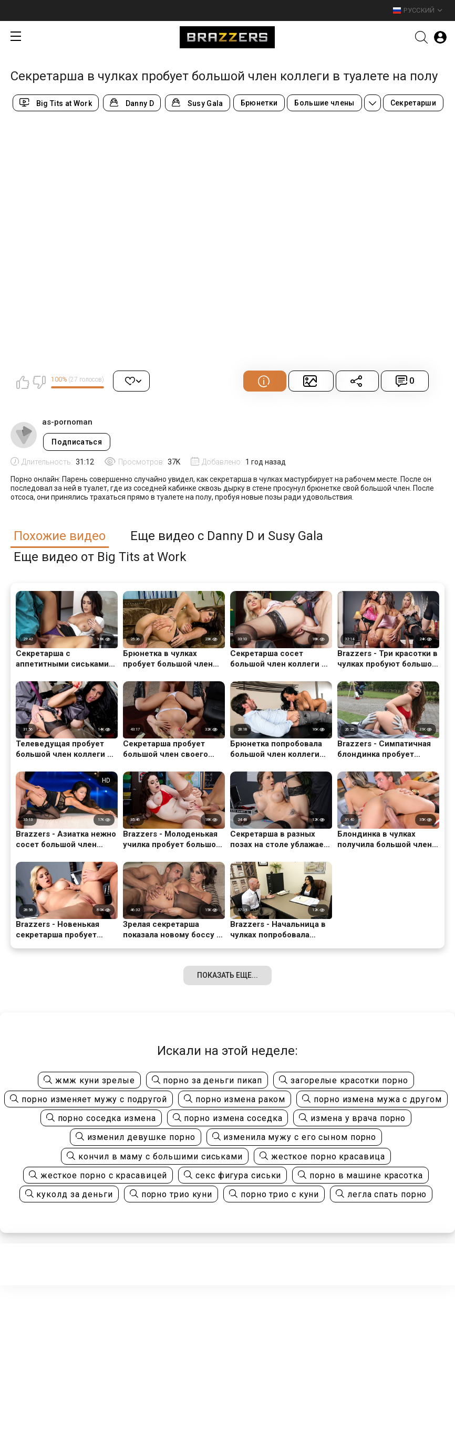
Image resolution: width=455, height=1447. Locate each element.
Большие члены (324, 103)
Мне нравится (22, 382)
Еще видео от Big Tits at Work (100, 557)
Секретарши (413, 103)
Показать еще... (227, 975)
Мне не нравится (39, 382)
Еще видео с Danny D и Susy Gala (226, 536)
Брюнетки (259, 103)
